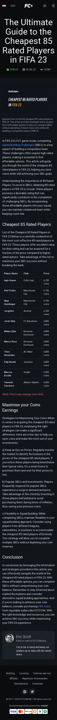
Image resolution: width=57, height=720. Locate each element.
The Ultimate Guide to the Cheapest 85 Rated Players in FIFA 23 (28, 41)
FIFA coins (44, 606)
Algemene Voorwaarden (35, 678)
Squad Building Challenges (18, 144)
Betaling (10, 673)
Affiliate (14, 678)
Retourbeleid (21, 683)
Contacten (37, 683)
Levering (24, 673)
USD (12, 5)
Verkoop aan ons (42, 673)
